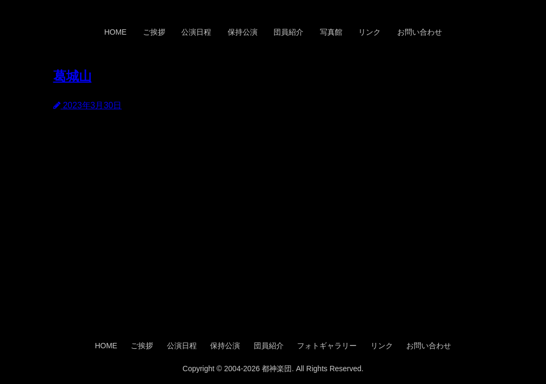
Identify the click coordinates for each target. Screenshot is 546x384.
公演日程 (196, 32)
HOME (115, 32)
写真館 (331, 32)
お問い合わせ (419, 32)
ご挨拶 (154, 32)
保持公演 (243, 32)
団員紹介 (288, 32)
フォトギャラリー (327, 345)
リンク (369, 32)
